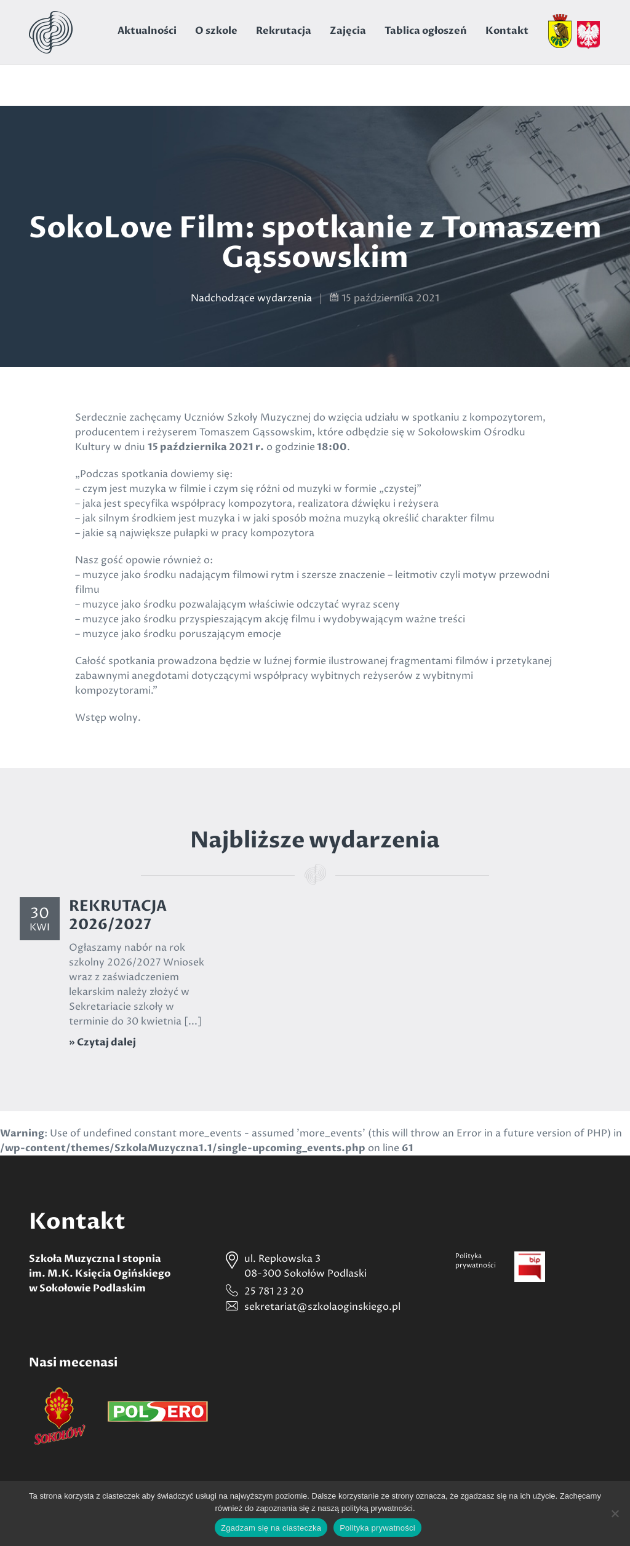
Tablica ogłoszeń (426, 31)
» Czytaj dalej (102, 1042)
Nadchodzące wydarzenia (251, 298)
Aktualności (147, 31)
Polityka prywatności (377, 1527)
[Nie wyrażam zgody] (614, 1513)
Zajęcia (348, 31)
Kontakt (506, 31)
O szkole (216, 31)
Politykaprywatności (475, 1260)
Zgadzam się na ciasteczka (271, 1527)
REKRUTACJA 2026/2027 (118, 915)
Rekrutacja (283, 31)
